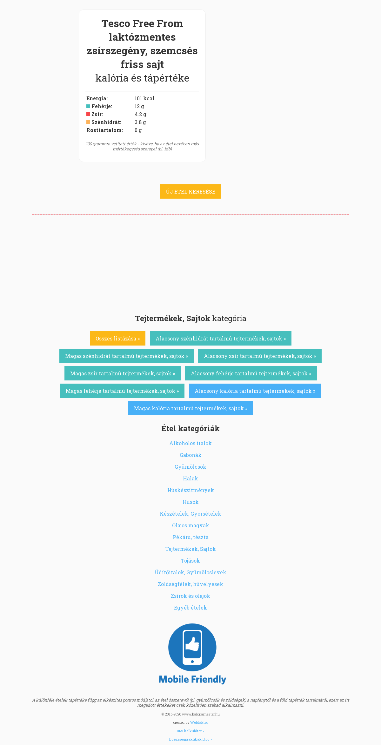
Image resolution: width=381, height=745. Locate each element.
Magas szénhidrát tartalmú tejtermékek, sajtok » (126, 356)
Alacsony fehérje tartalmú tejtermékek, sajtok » (251, 373)
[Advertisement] (190, 262)
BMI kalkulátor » (190, 731)
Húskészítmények (190, 490)
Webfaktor (199, 722)
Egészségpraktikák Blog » (190, 739)
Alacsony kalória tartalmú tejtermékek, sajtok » (255, 390)
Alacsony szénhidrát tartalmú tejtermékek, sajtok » (221, 338)
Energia (96, 98)
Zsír (96, 114)
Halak (190, 478)
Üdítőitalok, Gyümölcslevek (190, 572)
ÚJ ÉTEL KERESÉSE (190, 191)
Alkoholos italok (190, 443)
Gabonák (191, 455)
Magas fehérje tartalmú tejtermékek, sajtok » (122, 390)
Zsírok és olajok (190, 595)
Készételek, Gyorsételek (190, 513)
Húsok (191, 501)
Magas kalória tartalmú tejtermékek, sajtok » (190, 408)
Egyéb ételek (190, 607)
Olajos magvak (190, 525)
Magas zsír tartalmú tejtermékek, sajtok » (122, 373)
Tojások (190, 560)
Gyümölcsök (190, 466)
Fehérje (101, 106)
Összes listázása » (118, 338)
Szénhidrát (105, 122)
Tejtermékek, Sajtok (190, 548)
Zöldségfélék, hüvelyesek (190, 584)
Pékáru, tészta (191, 537)
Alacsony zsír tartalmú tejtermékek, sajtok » (260, 356)
